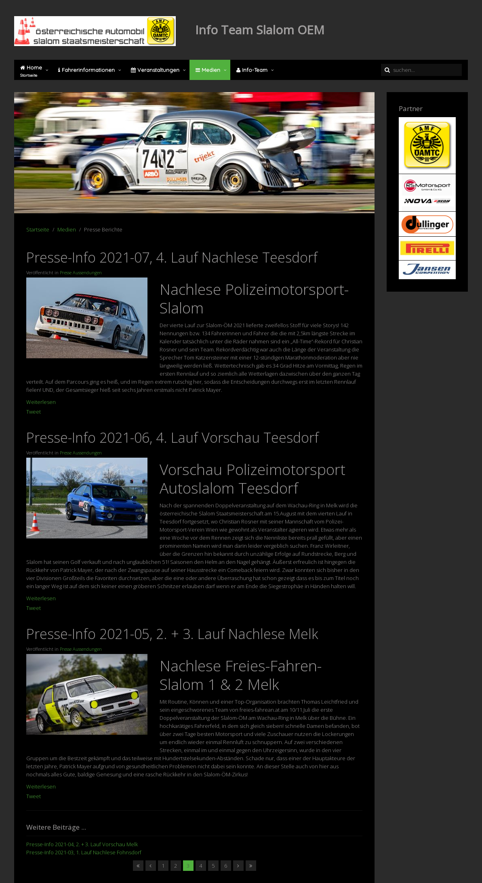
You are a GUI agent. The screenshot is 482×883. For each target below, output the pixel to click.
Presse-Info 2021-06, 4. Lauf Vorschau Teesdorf (172, 437)
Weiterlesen (41, 402)
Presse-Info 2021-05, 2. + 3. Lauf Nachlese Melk (172, 633)
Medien (208, 70)
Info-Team (251, 70)
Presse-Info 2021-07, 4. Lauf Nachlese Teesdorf (172, 257)
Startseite (37, 229)
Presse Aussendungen (81, 272)
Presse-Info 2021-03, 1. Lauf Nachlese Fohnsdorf (83, 852)
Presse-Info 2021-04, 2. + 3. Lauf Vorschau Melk (82, 844)
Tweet (33, 411)
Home (31, 71)
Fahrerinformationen (86, 70)
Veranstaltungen (155, 70)
